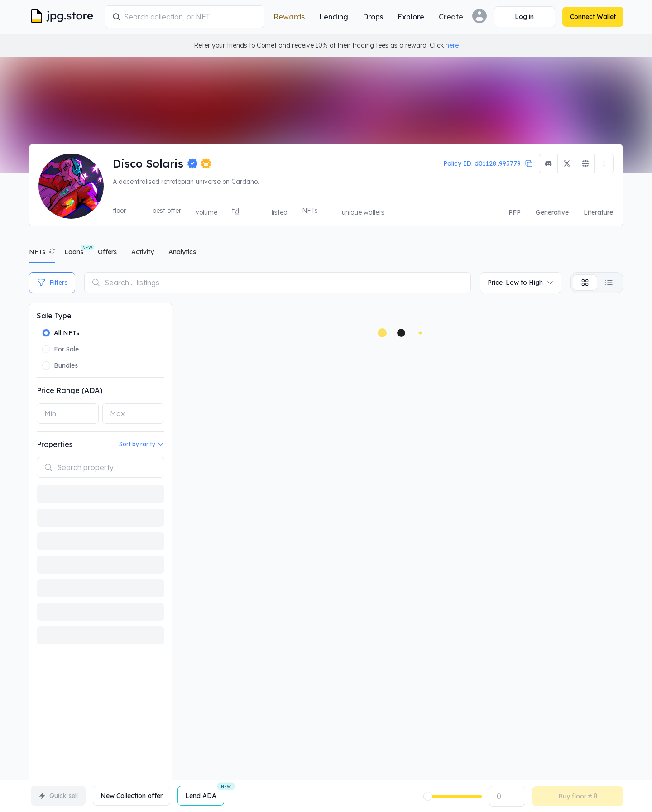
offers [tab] (107, 252)
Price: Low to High (521, 283)
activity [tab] (142, 252)
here (452, 45)
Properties (54, 444)
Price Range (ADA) (69, 390)
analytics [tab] (182, 252)
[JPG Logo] (65, 17)
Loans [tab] (73, 252)
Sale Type (54, 315)
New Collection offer (132, 796)
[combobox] (190, 16)
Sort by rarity (141, 444)
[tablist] (326, 254)
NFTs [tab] (37, 252)
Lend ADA (204, 793)
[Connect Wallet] (524, 16)
